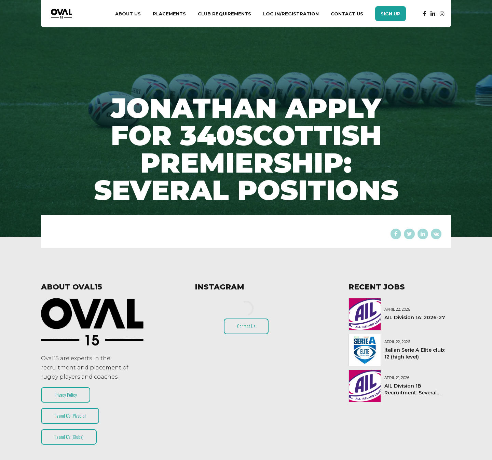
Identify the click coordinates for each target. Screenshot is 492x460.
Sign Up (390, 13)
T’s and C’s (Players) (70, 415)
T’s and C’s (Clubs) (68, 436)
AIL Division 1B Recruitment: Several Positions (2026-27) (410, 393)
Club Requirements (224, 13)
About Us (128, 13)
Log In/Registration (291, 13)
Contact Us (347, 13)
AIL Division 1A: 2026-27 (414, 317)
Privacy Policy (65, 394)
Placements (169, 13)
